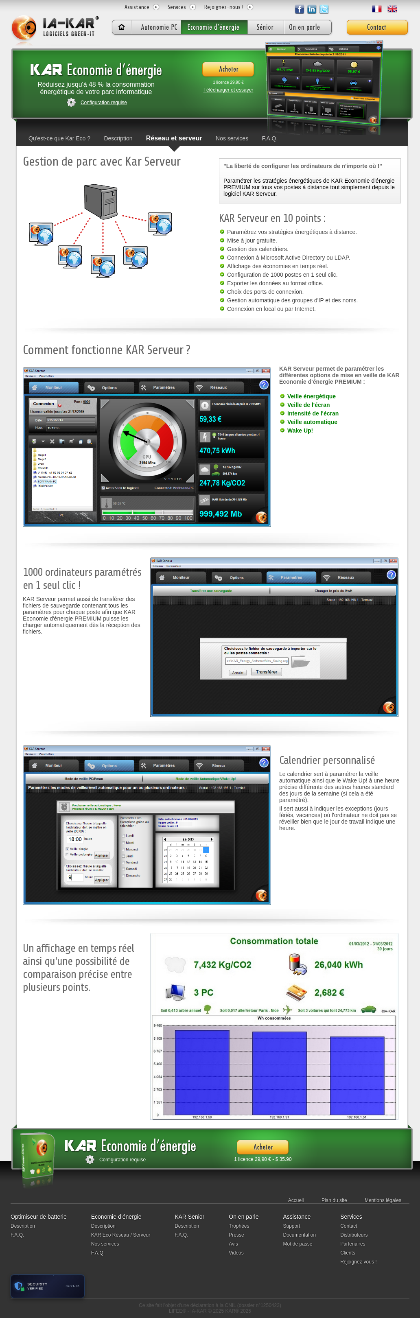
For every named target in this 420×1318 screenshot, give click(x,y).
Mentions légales (383, 1200)
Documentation (299, 1235)
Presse (236, 1235)
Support (291, 1226)
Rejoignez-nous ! (223, 7)
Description (118, 138)
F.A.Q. (270, 138)
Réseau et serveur (174, 138)
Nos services (232, 138)
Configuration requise (104, 102)
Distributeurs (354, 1235)
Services (177, 7)
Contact (348, 1226)
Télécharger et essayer (228, 90)
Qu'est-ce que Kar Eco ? (59, 138)
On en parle (243, 1216)
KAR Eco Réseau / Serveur (120, 1235)
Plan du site (334, 1200)
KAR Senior (189, 1216)
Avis (233, 1244)
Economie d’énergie (116, 1216)
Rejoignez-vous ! (358, 1262)
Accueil (296, 1200)
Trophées (239, 1226)
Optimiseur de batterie (39, 1216)
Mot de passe (297, 1244)
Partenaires (352, 1244)
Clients (347, 1253)
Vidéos (236, 1253)
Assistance (137, 7)
